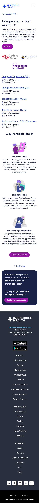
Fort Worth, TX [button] (10, 14)
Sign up (20, 416)
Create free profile (19, 255)
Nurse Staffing (20, 431)
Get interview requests (16, 300)
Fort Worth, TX (8, 82)
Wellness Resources (20, 389)
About (20, 448)
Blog (20, 472)
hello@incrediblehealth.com (20, 327)
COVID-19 (20, 435)
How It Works (20, 360)
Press (20, 467)
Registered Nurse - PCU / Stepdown (19, 121)
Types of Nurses (20, 399)
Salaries (20, 379)
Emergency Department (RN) (15, 76)
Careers (20, 453)
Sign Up (20, 365)
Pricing (20, 421)
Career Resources (20, 384)
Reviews (20, 426)
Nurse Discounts (20, 394)
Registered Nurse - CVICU (14, 98)
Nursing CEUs (20, 375)
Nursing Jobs (20, 370)
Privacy (25, 495)
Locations (20, 462)
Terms (13, 495)
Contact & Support (20, 457)
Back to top (19, 266)
